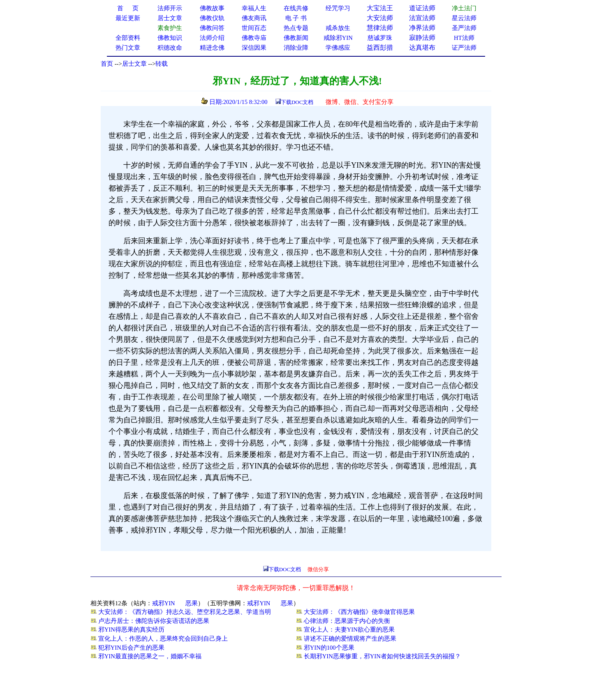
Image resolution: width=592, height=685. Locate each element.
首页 (107, 63)
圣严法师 (464, 28)
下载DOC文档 (297, 102)
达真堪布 (422, 47)
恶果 (191, 603)
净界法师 (422, 27)
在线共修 (296, 8)
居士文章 (134, 63)
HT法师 (464, 38)
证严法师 (464, 47)
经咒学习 (338, 8)
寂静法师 (422, 37)
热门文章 (128, 47)
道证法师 (422, 8)
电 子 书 (296, 18)
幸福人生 (254, 8)
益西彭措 (380, 47)
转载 (161, 63)
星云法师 (464, 18)
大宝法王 (380, 8)
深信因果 (254, 47)
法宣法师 (422, 17)
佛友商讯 (254, 18)
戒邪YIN (163, 603)
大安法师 (380, 17)
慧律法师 (380, 27)
